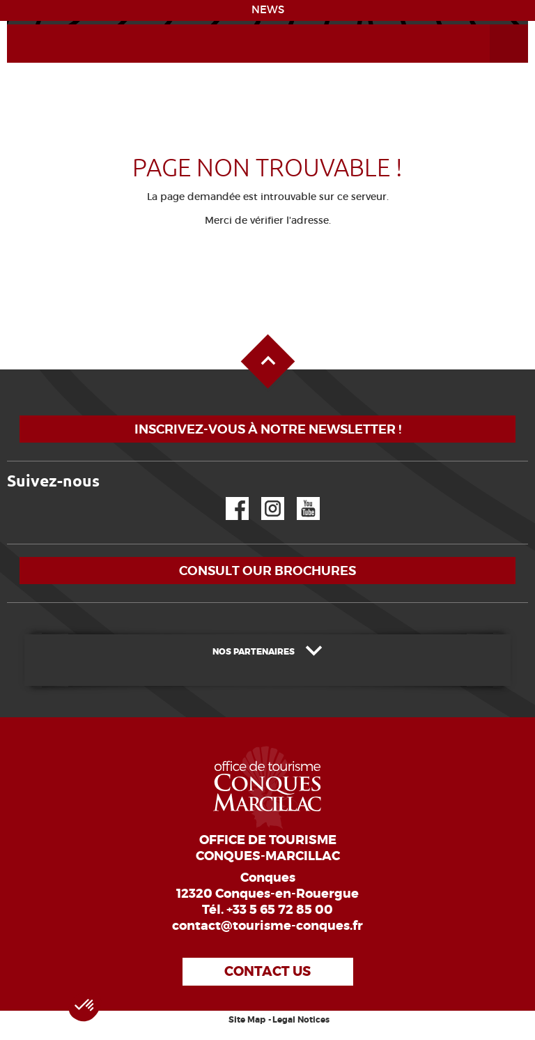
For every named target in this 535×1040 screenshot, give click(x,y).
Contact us (267, 971)
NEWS (267, 9)
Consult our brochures (267, 571)
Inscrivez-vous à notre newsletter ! (267, 429)
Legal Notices (300, 1019)
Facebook (228, 497)
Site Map (246, 1019)
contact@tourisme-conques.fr (267, 925)
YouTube (299, 497)
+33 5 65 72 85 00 (279, 909)
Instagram (263, 497)
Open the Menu (493, 24)
